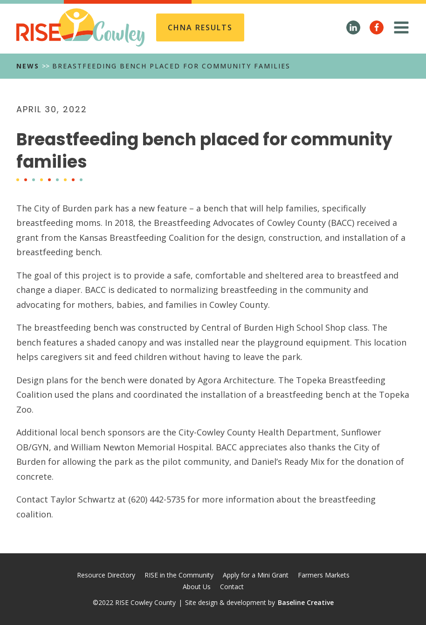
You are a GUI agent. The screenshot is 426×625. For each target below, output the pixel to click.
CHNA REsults (200, 27)
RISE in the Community (178, 575)
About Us (197, 586)
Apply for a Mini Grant (256, 575)
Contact (232, 586)
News (27, 65)
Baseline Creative (306, 602)
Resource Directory (106, 575)
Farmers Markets (324, 575)
